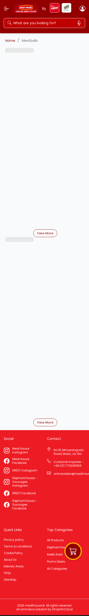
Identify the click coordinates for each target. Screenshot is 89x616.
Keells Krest (55, 554)
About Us (10, 560)
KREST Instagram (24, 470)
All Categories (57, 569)
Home (10, 40)
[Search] (45, 23)
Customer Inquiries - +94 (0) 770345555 (69, 464)
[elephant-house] (66, 11)
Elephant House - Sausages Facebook (24, 504)
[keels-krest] (54, 11)
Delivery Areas (14, 566)
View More (45, 233)
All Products (55, 540)
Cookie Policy (13, 553)
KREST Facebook (24, 493)
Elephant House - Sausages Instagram (24, 482)
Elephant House (58, 547)
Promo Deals (56, 562)
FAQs (7, 573)
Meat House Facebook (20, 461)
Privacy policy (14, 540)
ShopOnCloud (62, 609)
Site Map (10, 580)
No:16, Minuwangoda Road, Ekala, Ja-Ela (69, 452)
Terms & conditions (18, 546)
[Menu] (6, 8)
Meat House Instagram (20, 450)
